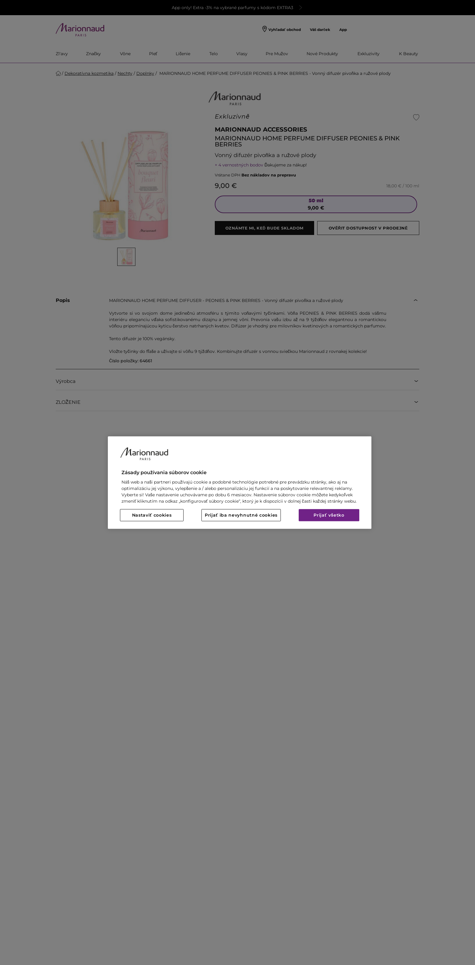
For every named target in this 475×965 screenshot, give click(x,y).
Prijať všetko (329, 515)
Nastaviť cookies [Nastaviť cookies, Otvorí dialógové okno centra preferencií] (152, 515)
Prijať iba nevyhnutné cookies (241, 515)
